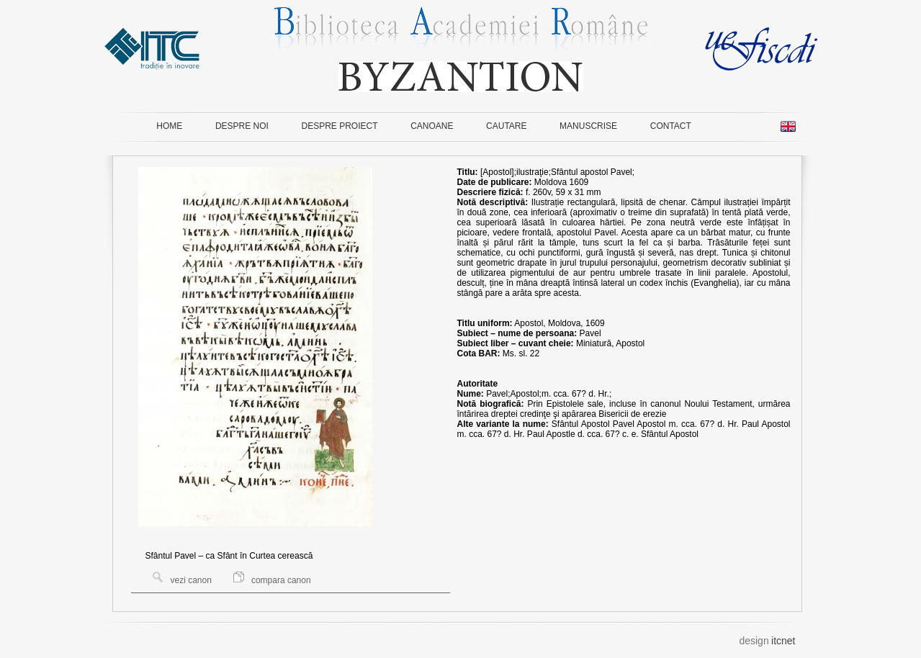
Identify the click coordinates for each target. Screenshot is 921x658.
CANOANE (431, 126)
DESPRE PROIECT (340, 126)
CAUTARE (506, 126)
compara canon (272, 580)
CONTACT (670, 126)
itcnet (783, 640)
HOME (169, 126)
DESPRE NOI (242, 126)
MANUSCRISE (588, 126)
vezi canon (182, 580)
